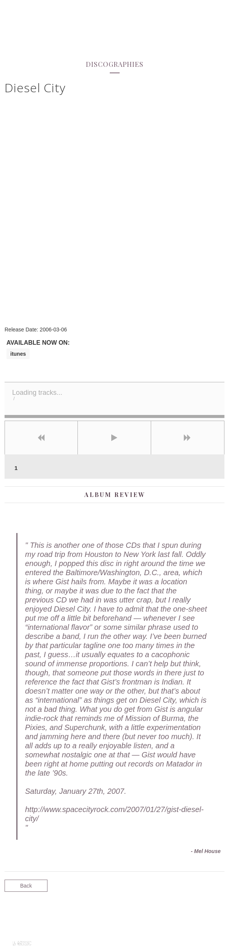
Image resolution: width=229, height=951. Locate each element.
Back (26, 886)
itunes (18, 354)
